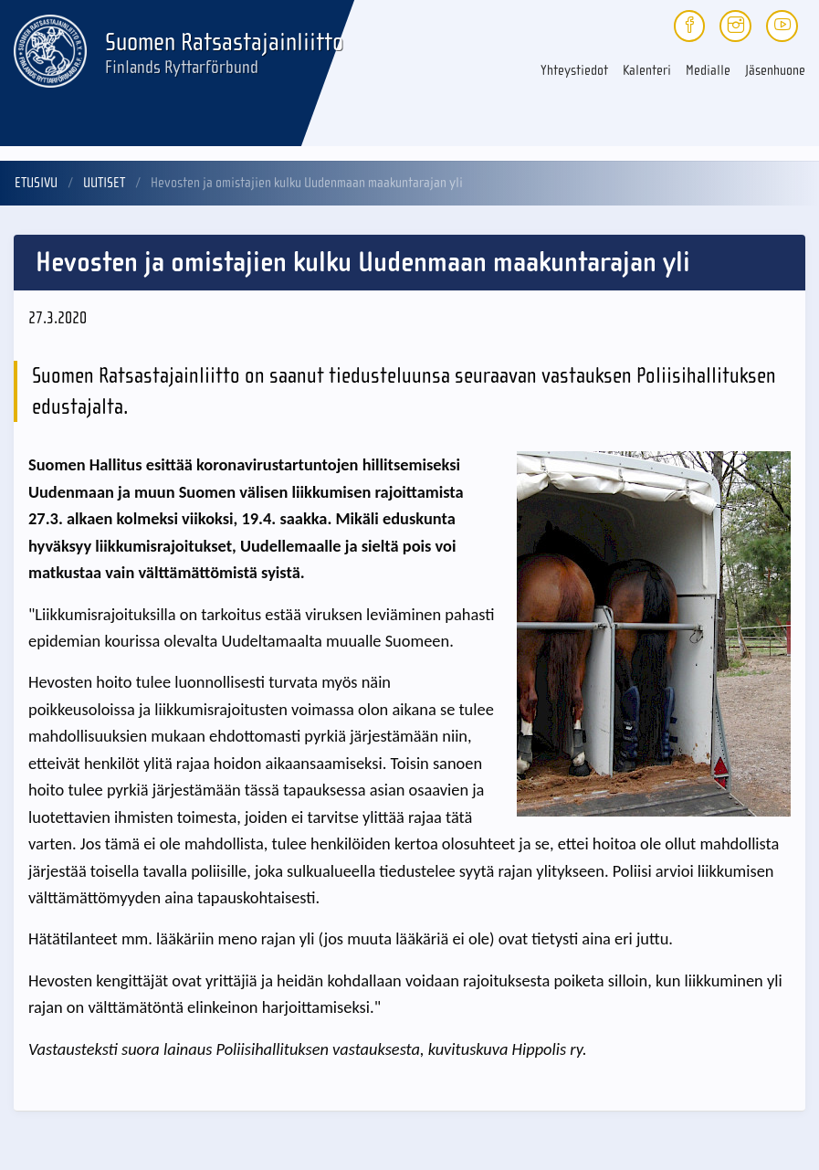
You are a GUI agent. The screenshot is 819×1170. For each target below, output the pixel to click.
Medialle (708, 70)
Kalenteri (647, 70)
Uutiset (104, 182)
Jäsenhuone (775, 70)
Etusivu (36, 182)
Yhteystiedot (574, 70)
